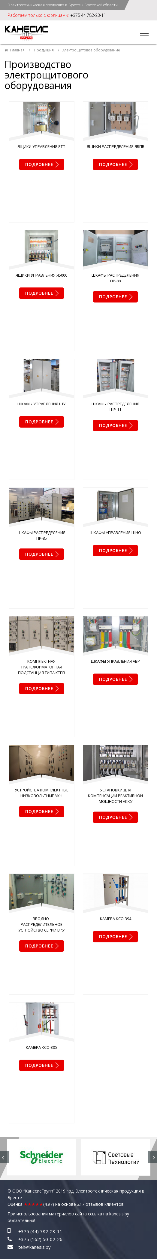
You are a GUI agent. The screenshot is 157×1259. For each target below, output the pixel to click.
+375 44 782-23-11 (88, 15)
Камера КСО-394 (115, 698)
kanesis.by (119, 920)
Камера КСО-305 (41, 790)
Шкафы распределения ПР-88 (115, 241)
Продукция (44, 50)
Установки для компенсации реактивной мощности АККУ (115, 612)
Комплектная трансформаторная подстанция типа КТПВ (41, 520)
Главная (17, 50)
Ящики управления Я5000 (41, 238)
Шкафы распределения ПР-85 (41, 425)
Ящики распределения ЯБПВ (115, 146)
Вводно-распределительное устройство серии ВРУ (41, 704)
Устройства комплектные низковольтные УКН (41, 609)
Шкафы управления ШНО (115, 422)
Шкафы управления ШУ (41, 330)
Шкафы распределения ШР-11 (115, 333)
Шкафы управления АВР (115, 514)
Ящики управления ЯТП (41, 146)
